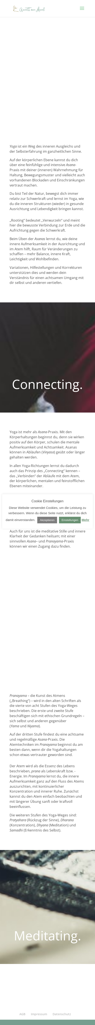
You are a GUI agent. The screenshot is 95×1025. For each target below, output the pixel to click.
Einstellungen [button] (70, 520)
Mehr (85, 520)
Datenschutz (62, 1014)
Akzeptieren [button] (47, 520)
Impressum (39, 1014)
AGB (22, 1014)
